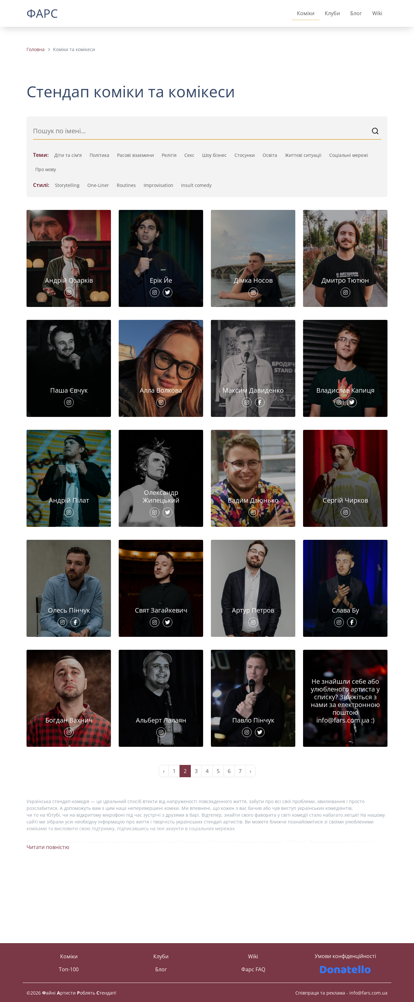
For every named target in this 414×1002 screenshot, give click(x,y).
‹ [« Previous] (164, 843)
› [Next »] (250, 843)
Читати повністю (48, 919)
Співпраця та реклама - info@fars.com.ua (341, 993)
